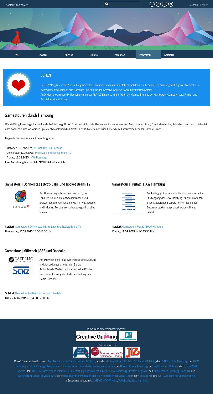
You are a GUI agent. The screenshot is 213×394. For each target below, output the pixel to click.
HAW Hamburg (38, 157)
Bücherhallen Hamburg (166, 370)
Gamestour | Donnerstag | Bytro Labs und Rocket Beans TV (47, 184)
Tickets (93, 54)
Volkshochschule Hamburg (133, 380)
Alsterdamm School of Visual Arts (37, 375)
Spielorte (169, 54)
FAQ (17, 54)
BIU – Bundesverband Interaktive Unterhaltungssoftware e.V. (65, 370)
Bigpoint (143, 370)
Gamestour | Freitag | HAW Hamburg (138, 184)
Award (43, 54)
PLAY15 (68, 54)
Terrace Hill (146, 375)
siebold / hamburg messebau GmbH (112, 375)
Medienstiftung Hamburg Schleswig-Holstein (130, 361)
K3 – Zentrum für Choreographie (176, 375)
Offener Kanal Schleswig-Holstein (118, 370)
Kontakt (10, 4)
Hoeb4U (185, 370)
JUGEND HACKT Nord (104, 380)
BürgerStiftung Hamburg (134, 365)
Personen (119, 54)
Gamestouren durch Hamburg (29, 115)
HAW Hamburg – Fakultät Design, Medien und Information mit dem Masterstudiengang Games (107, 363)
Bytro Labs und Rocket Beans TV (53, 152)
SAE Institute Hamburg (175, 361)
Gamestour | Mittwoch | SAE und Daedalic (35, 250)
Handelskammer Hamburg (76, 375)
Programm (145, 54)
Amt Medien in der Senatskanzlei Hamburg (71, 361)
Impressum (22, 4)
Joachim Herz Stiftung (165, 365)
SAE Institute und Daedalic (47, 147)
